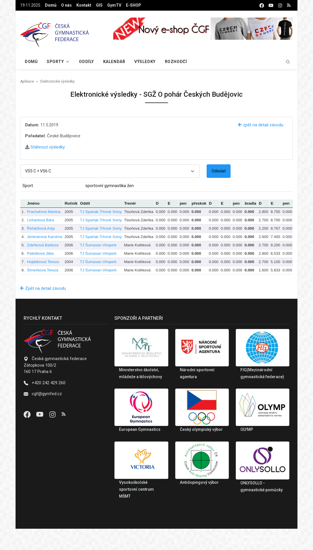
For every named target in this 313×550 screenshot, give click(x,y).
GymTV (114, 5)
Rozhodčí (176, 61)
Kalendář (114, 61)
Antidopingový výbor (199, 482)
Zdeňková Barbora (43, 245)
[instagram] (280, 5)
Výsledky (144, 61)
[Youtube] (40, 414)
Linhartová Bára (40, 220)
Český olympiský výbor (201, 429)
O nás (66, 5)
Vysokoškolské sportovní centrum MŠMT (136, 489)
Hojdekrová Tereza (43, 262)
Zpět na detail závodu (43, 288)
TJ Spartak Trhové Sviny (101, 212)
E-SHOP (133, 5)
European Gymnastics (140, 429)
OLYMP (246, 429)
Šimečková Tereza (43, 270)
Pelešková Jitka (40, 253)
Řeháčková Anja (41, 228)
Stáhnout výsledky (45, 147)
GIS (99, 5)
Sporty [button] (55, 61)
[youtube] (271, 5)
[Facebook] (28, 414)
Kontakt (83, 5)
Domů (50, 5)
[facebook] (261, 5)
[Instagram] (53, 414)
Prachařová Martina (44, 212)
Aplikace (27, 81)
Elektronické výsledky (57, 81)
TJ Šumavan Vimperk (98, 245)
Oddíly (86, 61)
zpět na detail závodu (260, 124)
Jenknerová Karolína (44, 237)
